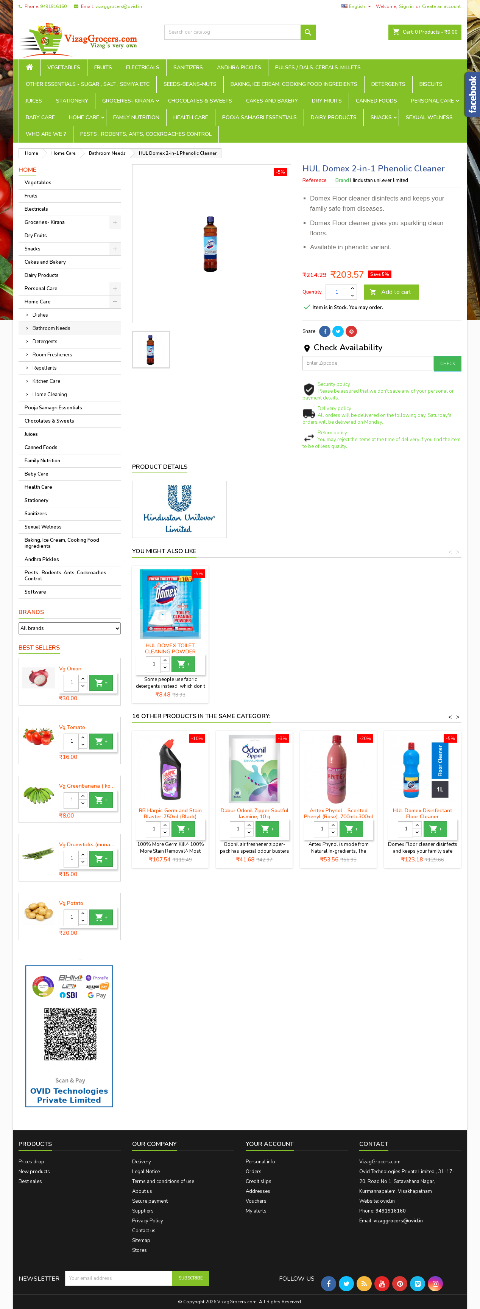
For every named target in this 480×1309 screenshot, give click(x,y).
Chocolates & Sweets (200, 100)
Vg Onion (70, 669)
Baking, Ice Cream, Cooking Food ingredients (294, 84)
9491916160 (53, 6)
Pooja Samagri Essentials (259, 117)
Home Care (84, 117)
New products (34, 1171)
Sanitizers (188, 67)
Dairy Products (334, 117)
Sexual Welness (429, 117)
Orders (254, 1171)
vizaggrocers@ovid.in (118, 6)
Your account (270, 1144)
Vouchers (256, 1201)
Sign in (406, 6)
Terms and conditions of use (163, 1181)
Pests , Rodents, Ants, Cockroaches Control (146, 134)
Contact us (144, 1230)
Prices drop (31, 1161)
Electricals (142, 67)
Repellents (45, 368)
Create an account (441, 6)
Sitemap (141, 1240)
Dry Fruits (327, 100)
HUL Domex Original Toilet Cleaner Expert (255, 648)
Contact (373, 1144)
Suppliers (143, 1211)
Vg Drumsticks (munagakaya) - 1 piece (88, 845)
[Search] (240, 32)
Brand (342, 180)
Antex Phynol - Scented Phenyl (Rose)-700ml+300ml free (338, 816)
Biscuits (431, 84)
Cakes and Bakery (272, 100)
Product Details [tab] (159, 467)
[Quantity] (71, 683)
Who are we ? (46, 134)
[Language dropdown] (357, 6)
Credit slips (258, 1181)
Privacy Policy (147, 1220)
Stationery (72, 100)
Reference (314, 180)
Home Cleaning (50, 394)
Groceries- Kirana (128, 100)
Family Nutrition (136, 117)
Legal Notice (146, 1171)
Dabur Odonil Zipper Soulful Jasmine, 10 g (254, 813)
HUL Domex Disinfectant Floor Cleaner (170, 648)
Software (35, 592)
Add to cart (390, 292)
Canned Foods (376, 100)
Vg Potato (71, 903)
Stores (139, 1250)
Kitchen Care (46, 381)
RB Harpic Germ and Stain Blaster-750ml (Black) (170, 813)
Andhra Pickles (239, 67)
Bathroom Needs (51, 328)
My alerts (256, 1211)
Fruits (103, 67)
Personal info (260, 1161)
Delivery (141, 1161)
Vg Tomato (72, 727)
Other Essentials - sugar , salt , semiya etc (88, 84)
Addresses (258, 1191)
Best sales (30, 1181)
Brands (31, 612)
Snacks (381, 117)
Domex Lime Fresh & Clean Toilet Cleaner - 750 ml (338, 648)
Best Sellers (39, 648)
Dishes (40, 315)
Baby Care (40, 117)
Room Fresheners (52, 354)
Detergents (388, 84)
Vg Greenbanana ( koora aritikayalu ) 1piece (88, 786)
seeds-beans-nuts (190, 84)
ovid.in (387, 1201)
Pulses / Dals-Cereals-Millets (318, 67)
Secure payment (150, 1201)
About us (142, 1191)
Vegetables (63, 67)
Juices (34, 100)
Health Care (190, 117)
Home (27, 170)
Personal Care (432, 100)
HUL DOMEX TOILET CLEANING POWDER (422, 648)
